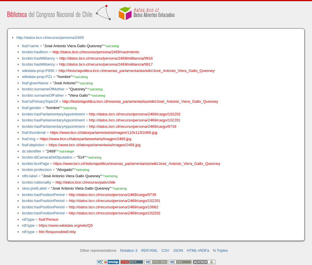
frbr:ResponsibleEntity (57, 232)
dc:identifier (31, 151)
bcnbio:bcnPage (35, 163)
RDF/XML (149, 250)
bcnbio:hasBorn (35, 52)
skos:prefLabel (34, 188)
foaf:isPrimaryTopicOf (40, 101)
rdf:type (28, 219)
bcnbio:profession (37, 169)
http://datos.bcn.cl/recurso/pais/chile (85, 182)
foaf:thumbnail (33, 132)
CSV (165, 250)
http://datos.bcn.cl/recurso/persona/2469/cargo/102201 (134, 120)
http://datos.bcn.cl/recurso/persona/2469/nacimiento (95, 52)
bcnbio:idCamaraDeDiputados (47, 157)
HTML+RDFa (198, 250)
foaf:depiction (33, 145)
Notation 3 (129, 250)
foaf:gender (31, 108)
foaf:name (30, 46)
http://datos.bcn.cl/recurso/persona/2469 (50, 37)
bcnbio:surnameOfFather (43, 95)
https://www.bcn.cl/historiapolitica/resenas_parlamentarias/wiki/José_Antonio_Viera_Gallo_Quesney (136, 163)
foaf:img (28, 139)
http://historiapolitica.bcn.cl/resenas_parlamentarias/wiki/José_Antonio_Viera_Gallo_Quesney (137, 70)
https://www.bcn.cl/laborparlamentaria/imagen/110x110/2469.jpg (103, 132)
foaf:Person (48, 219)
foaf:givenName (35, 83)
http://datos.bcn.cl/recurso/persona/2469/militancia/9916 (106, 58)
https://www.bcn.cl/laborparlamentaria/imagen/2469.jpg (85, 139)
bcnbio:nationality (36, 182)
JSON (178, 250)
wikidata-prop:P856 (38, 70)
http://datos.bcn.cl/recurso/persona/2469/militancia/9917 (106, 64)
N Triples (220, 250)
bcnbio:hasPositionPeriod (43, 194)
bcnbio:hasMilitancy (38, 58)
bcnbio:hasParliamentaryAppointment (53, 114)
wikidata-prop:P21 (37, 77)
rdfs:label (29, 176)
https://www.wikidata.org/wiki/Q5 (66, 225)
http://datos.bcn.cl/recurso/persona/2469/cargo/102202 (134, 114)
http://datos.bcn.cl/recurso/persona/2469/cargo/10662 (113, 207)
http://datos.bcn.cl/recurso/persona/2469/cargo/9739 (132, 126)
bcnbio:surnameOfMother (43, 89)
